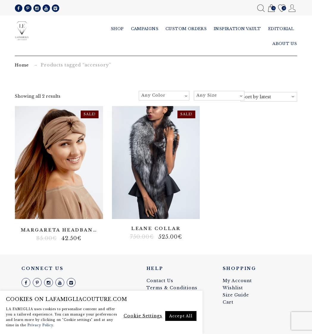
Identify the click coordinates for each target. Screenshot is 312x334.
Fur (160, 212)
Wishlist (282, 8)
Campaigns (145, 28)
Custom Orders (186, 28)
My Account (292, 8)
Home (22, 65)
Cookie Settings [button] (143, 316)
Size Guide (236, 295)
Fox (151, 212)
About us (285, 43)
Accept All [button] (181, 316)
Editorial (281, 28)
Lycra (63, 212)
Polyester (54, 212)
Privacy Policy (40, 325)
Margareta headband (59, 230)
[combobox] (164, 95)
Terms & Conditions (171, 287)
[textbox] (164, 95)
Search (261, 8)
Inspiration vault (237, 28)
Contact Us (159, 280)
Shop (117, 28)
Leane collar (156, 228)
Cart (271, 8)
